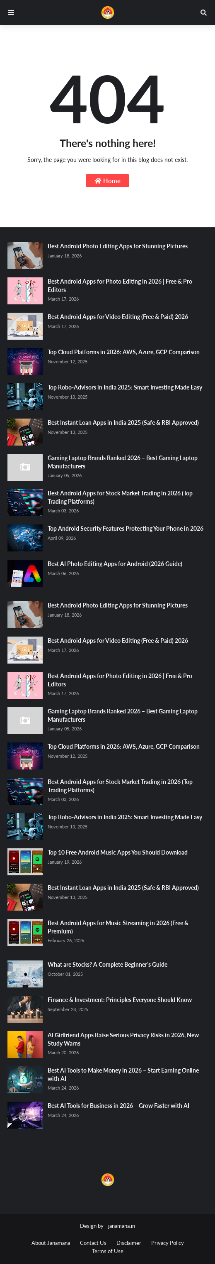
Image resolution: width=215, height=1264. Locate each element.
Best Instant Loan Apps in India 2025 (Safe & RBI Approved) (123, 422)
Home (107, 180)
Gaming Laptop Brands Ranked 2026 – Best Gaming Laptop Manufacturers (123, 462)
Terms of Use (107, 1251)
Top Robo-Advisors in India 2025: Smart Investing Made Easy (125, 387)
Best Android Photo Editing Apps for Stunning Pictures (118, 246)
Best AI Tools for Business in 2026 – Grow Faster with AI (118, 1105)
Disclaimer (128, 1243)
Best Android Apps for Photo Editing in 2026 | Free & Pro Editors (120, 285)
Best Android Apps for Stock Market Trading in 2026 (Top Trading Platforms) (120, 497)
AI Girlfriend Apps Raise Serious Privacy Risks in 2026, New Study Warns (123, 1039)
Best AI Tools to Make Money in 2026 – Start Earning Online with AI (123, 1074)
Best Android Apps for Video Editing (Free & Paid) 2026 (118, 316)
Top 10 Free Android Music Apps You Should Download (118, 852)
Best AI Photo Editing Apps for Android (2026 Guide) (115, 563)
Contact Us (93, 1243)
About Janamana (50, 1243)
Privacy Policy (167, 1243)
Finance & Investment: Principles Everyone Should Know (120, 999)
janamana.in (121, 1225)
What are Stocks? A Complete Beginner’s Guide (107, 964)
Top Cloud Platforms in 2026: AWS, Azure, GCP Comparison (124, 351)
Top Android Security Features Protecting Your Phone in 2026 (125, 528)
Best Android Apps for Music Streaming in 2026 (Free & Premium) (118, 927)
